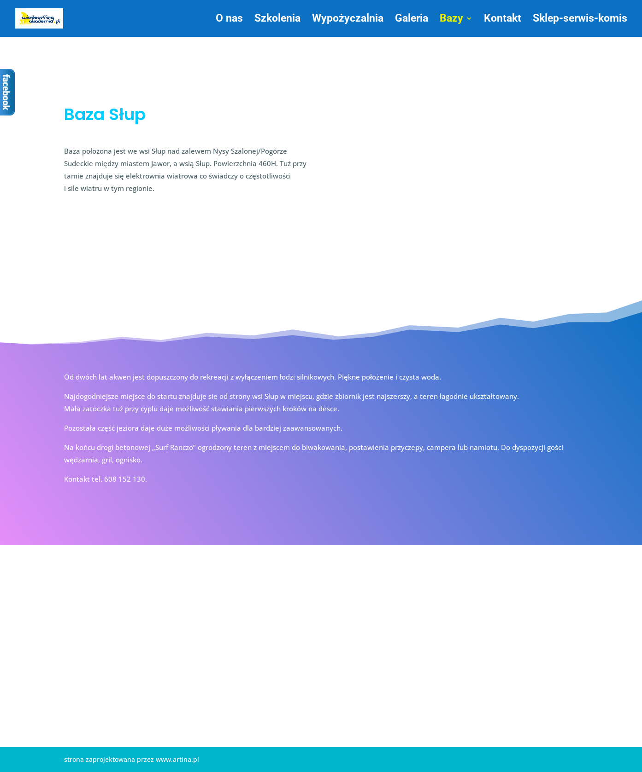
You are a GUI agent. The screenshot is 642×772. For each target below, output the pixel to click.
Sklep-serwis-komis (580, 19)
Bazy (451, 19)
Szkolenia (277, 19)
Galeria (411, 19)
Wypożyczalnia (347, 19)
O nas (229, 19)
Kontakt (502, 19)
